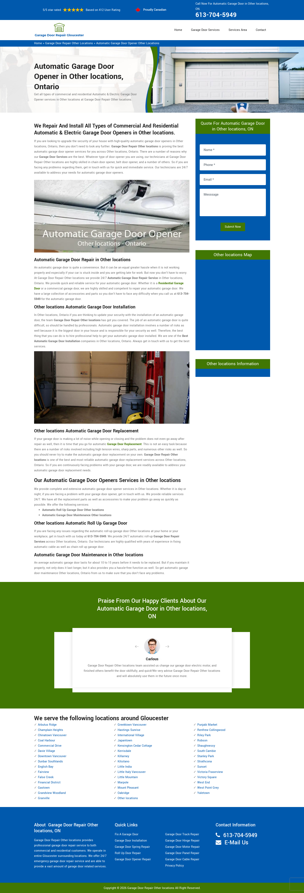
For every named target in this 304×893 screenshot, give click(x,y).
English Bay (45, 767)
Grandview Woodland (52, 793)
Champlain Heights (50, 730)
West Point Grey (208, 788)
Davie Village (46, 751)
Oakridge (123, 793)
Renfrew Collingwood (211, 730)
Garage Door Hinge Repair (182, 840)
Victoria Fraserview (210, 772)
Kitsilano (123, 761)
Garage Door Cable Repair (182, 859)
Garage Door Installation (131, 840)
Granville (44, 798)
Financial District (49, 782)
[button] (140, 646)
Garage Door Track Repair (182, 834)
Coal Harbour (46, 740)
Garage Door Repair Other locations (69, 43)
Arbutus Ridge (47, 725)
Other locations (128, 798)
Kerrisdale (124, 751)
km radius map (233, 304)
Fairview (43, 772)
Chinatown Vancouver (52, 735)
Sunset (202, 767)
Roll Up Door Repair (128, 853)
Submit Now (233, 227)
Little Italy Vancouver (132, 772)
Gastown (44, 788)
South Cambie (206, 751)
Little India (125, 767)
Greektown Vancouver (132, 725)
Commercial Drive (50, 746)
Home (178, 30)
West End (203, 782)
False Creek (45, 777)
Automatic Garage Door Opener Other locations (127, 43)
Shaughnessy (206, 746)
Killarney (123, 756)
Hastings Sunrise (129, 730)
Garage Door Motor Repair (182, 847)
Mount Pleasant (128, 788)
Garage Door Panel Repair (182, 853)
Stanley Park (205, 756)
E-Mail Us (236, 843)
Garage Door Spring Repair (132, 847)
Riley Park (204, 735)
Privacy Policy (174, 866)
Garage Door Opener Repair (133, 859)
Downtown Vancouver (52, 756)
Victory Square (207, 777)
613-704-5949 (216, 14)
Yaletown (203, 793)
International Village (131, 735)
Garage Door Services (205, 30)
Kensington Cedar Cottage (135, 746)
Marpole (123, 782)
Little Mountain (128, 777)
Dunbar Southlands (50, 761)
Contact (261, 30)
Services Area (238, 30)
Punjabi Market (207, 725)
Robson (202, 740)
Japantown (125, 740)
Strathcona (204, 761)
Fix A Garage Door (126, 834)
